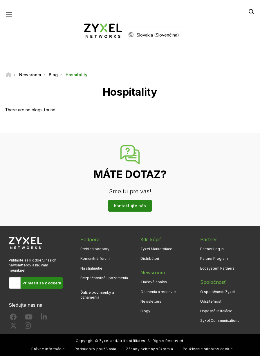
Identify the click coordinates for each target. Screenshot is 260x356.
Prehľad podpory (94, 249)
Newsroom (152, 272)
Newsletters (150, 301)
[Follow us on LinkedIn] (44, 318)
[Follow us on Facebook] (13, 318)
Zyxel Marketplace (156, 249)
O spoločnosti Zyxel (217, 292)
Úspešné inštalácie (216, 311)
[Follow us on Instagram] (28, 327)
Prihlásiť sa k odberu (41, 283)
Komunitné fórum (95, 258)
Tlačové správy (153, 282)
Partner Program (214, 258)
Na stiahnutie (91, 268)
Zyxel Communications (219, 320)
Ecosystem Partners (217, 268)
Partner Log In (212, 249)
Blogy (145, 311)
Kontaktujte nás (130, 205)
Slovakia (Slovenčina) (158, 35)
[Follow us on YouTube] (28, 318)
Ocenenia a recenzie (158, 292)
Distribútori (149, 258)
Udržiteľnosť (211, 301)
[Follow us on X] (13, 327)
